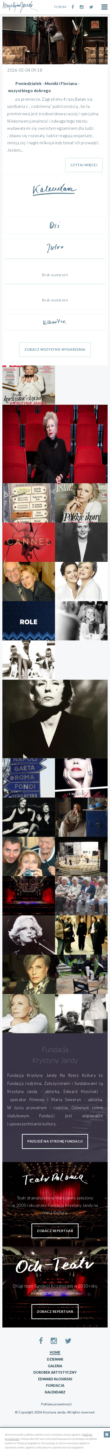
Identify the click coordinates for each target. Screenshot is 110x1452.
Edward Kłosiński (55, 1379)
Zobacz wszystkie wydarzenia (55, 349)
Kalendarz (55, 1392)
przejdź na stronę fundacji (55, 1141)
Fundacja (55, 1385)
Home (55, 1352)
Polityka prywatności (56, 1404)
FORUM (60, 7)
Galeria (55, 1366)
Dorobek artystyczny (55, 1372)
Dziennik (55, 1359)
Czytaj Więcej (84, 165)
